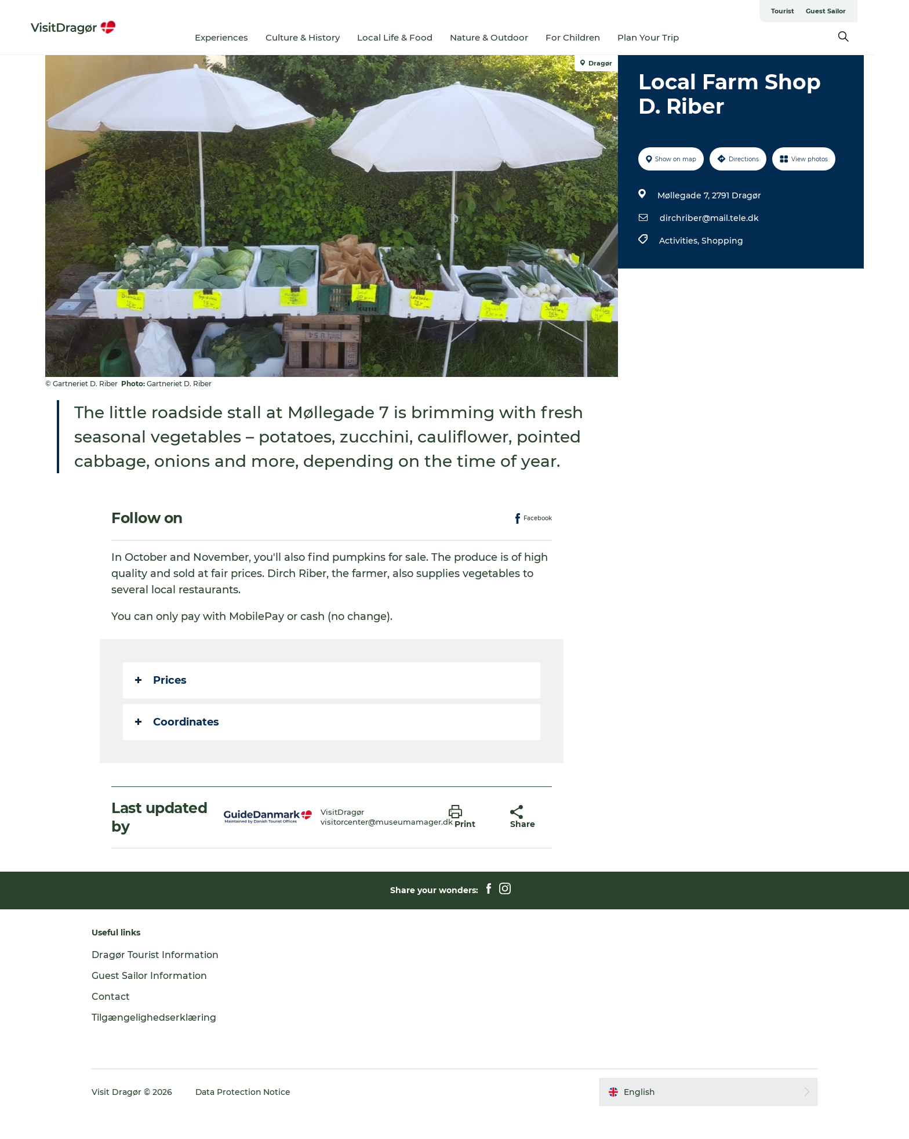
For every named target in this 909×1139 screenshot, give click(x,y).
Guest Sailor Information (152, 1000)
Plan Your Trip (666, 37)
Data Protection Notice (247, 1116)
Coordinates (178, 746)
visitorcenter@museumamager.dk (387, 846)
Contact (114, 1020)
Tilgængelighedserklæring (157, 1041)
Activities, (680, 240)
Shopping (722, 240)
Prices (161, 704)
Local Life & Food (412, 37)
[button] (471, 841)
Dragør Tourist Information (158, 979)
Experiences (239, 37)
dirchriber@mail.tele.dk (709, 218)
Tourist (800, 11)
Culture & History (320, 37)
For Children (590, 37)
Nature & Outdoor (507, 37)
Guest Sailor (843, 11)
